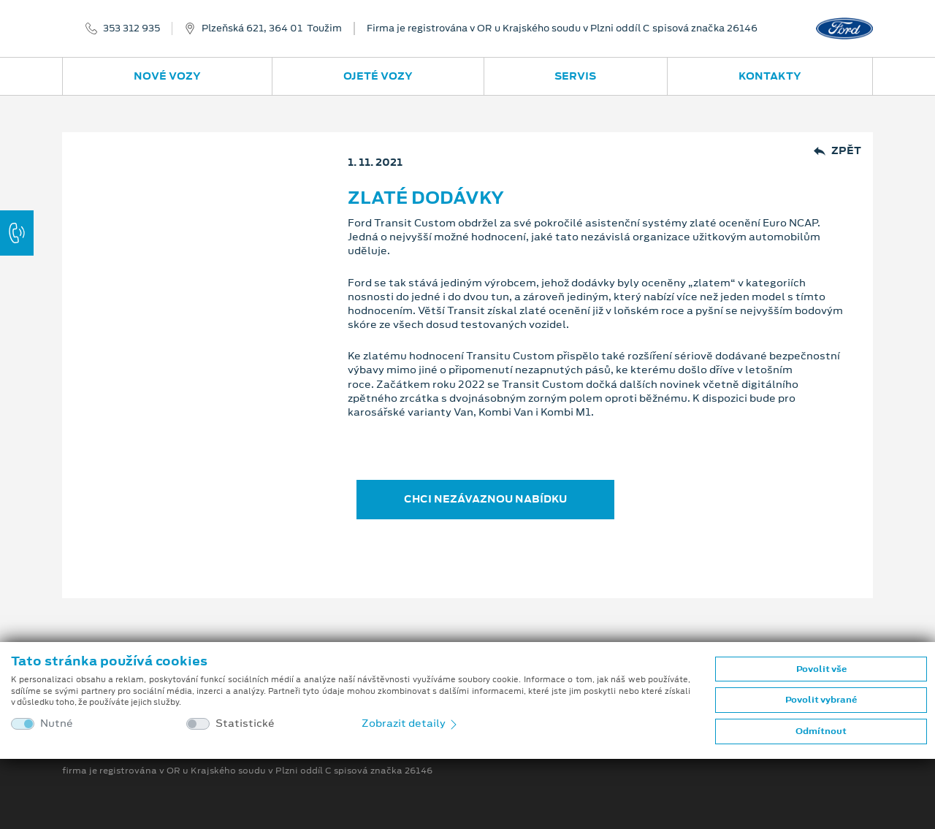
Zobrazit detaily (410, 723)
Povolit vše (821, 669)
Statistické (245, 723)
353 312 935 (131, 28)
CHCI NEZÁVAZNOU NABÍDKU (485, 499)
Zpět (837, 151)
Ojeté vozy (378, 76)
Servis (575, 76)
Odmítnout (821, 731)
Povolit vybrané (821, 700)
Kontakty (770, 76)
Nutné (56, 723)
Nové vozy (167, 76)
